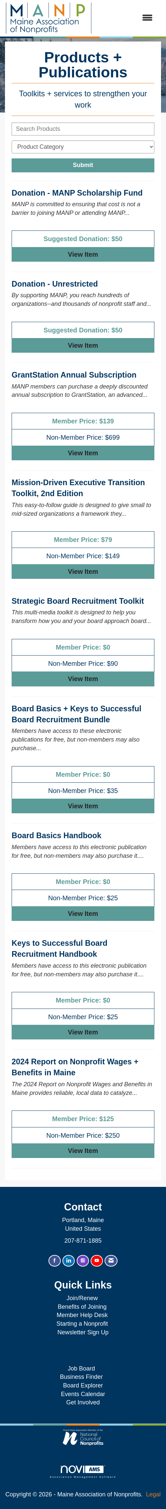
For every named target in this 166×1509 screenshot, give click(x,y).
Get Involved (83, 1402)
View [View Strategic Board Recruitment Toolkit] (83, 678)
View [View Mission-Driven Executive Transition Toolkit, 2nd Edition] (83, 571)
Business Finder (83, 1377)
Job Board (83, 1368)
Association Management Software (83, 1471)
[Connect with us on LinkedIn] (68, 1261)
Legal (153, 1494)
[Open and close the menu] (126, 18)
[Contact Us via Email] (111, 1261)
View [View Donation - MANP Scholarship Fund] (83, 254)
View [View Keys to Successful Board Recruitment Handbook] (83, 1032)
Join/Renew (82, 1298)
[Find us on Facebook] (54, 1261)
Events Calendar (83, 1394)
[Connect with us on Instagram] (83, 1261)
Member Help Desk (82, 1315)
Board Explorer (83, 1385)
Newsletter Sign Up (83, 1332)
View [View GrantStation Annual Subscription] (83, 453)
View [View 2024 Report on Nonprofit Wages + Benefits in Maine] (83, 1150)
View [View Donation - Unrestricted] (83, 345)
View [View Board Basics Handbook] (83, 913)
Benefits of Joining (82, 1306)
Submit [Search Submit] (83, 165)
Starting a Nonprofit (82, 1323)
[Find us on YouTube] (97, 1261)
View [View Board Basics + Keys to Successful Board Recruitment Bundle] (83, 806)
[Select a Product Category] (83, 146)
